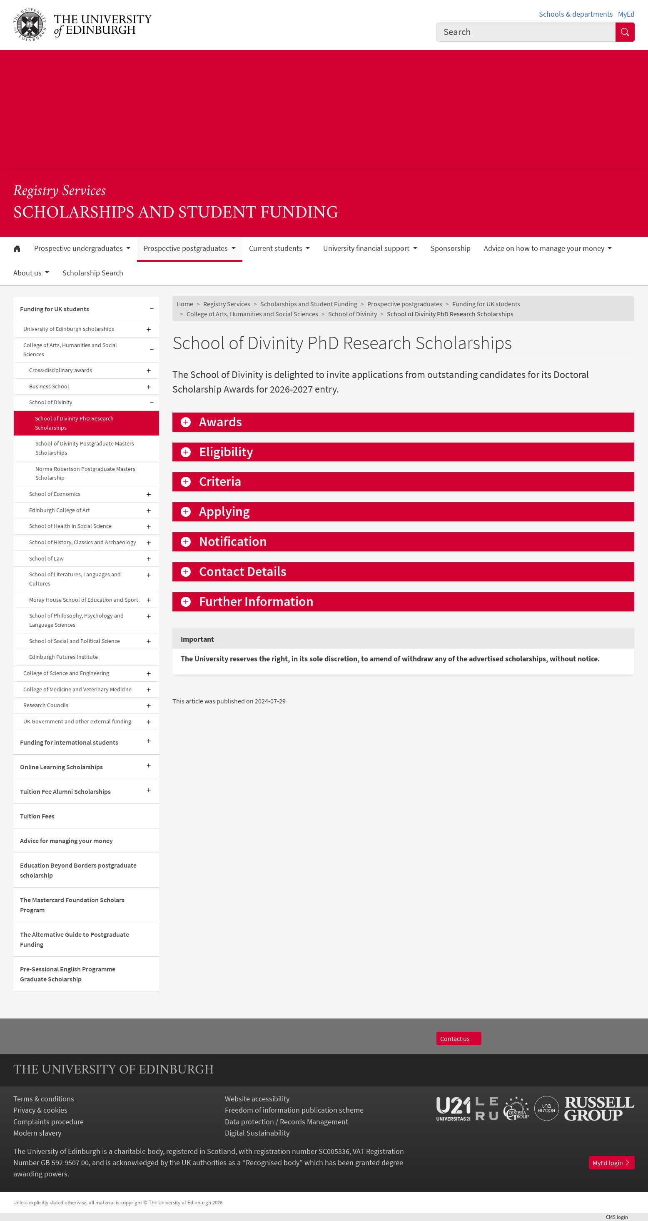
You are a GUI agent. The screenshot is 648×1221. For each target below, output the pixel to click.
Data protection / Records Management (286, 1121)
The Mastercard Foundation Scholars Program (72, 905)
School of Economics (54, 494)
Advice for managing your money (66, 840)
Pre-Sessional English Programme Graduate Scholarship (67, 974)
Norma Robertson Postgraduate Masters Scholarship (85, 473)
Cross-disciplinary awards (60, 370)
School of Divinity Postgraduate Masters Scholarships (84, 448)
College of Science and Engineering (66, 673)
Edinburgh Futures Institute (63, 657)
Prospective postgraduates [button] (186, 248)
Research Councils (45, 705)
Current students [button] (276, 248)
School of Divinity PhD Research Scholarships (74, 423)
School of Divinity (50, 402)
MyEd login (612, 1162)
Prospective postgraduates (404, 304)
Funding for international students (69, 742)
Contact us (459, 1038)
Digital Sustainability (257, 1133)
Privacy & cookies (40, 1110)
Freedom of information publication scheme (294, 1110)
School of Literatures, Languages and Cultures (75, 578)
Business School (49, 386)
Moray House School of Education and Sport (83, 599)
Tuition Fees (37, 816)
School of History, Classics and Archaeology (82, 542)
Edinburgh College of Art (59, 510)
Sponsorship (451, 248)
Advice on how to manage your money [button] (545, 248)
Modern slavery (37, 1133)
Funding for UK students (54, 309)
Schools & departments (576, 14)
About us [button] (28, 273)
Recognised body (272, 1162)
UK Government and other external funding (77, 721)
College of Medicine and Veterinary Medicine (77, 689)
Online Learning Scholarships (61, 767)
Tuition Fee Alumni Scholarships (65, 791)
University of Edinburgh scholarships (68, 329)
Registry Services (59, 191)
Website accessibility (257, 1098)
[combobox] (526, 32)
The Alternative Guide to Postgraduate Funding (74, 939)
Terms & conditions (43, 1098)
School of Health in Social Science (70, 526)
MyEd (626, 14)
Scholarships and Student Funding (308, 304)
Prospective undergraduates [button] (79, 248)
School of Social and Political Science (74, 641)
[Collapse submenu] (151, 309)
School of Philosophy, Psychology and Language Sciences (76, 620)
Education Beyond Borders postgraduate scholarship (78, 870)
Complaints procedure (48, 1121)
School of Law (46, 558)
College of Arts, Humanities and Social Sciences (70, 349)
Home (185, 304)
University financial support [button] (367, 248)
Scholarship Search (92, 273)
